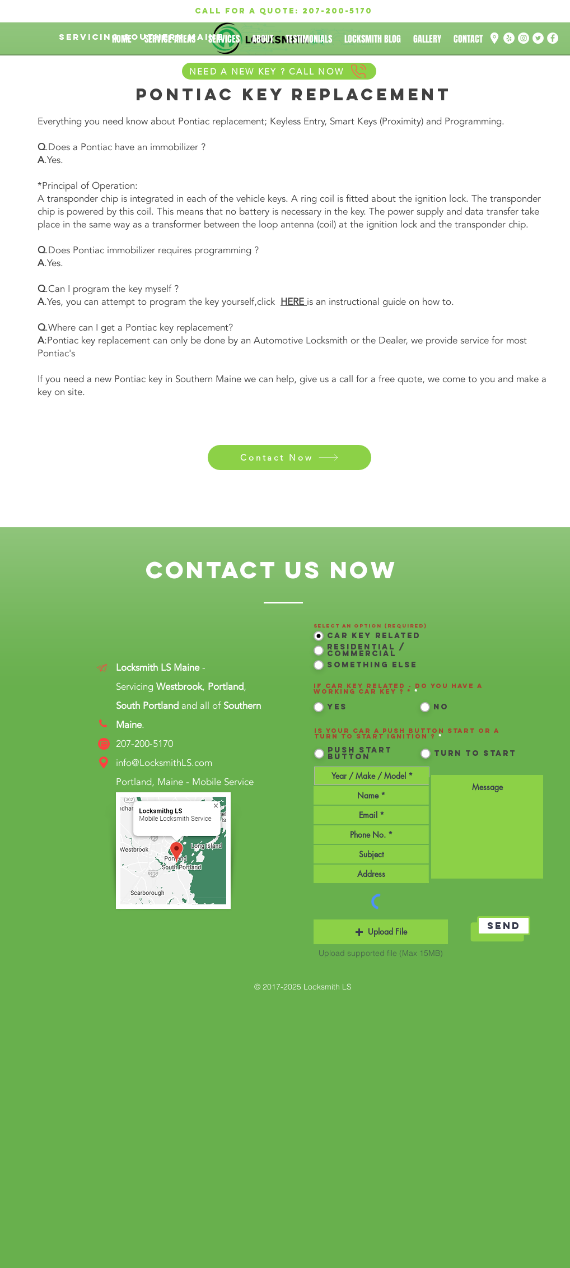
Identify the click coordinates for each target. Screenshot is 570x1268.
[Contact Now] (289, 457)
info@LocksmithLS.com (164, 762)
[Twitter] (538, 38)
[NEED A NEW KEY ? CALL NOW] (279, 71)
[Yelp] (509, 38)
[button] (381, 931)
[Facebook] (552, 38)
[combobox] (371, 874)
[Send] (503, 925)
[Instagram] (523, 38)
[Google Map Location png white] (494, 38)
